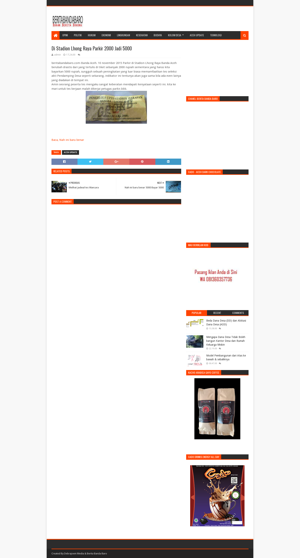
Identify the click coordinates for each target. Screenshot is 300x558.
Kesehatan (142, 35)
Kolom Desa (174, 35)
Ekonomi (106, 35)
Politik (78, 35)
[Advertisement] (179, 18)
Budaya (158, 35)
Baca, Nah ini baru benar (67, 140)
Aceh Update (197, 35)
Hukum (91, 35)
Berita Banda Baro (97, 553)
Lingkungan (123, 35)
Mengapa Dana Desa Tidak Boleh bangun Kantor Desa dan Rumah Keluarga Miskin (225, 340)
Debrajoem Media (74, 553)
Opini (65, 35)
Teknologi (216, 35)
